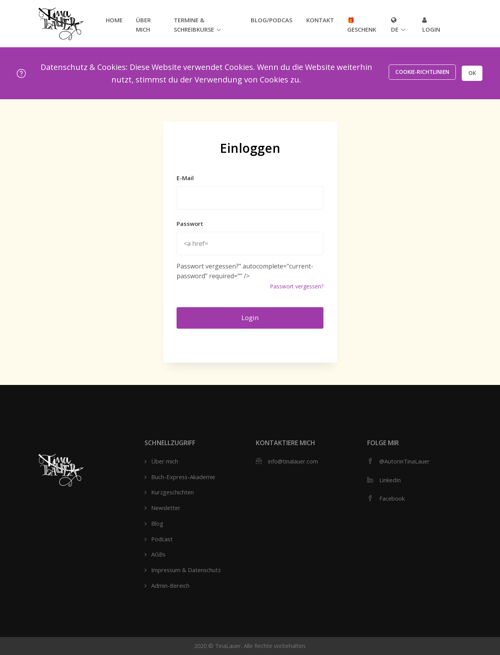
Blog (157, 523)
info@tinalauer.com (293, 461)
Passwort (190, 223)
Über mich (143, 24)
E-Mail (185, 178)
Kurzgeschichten (172, 492)
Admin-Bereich (170, 585)
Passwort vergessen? (296, 286)
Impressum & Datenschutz (186, 570)
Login (431, 25)
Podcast (162, 539)
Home (114, 20)
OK (469, 73)
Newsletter (165, 508)
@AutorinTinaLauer (404, 461)
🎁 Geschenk (361, 24)
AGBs (158, 554)
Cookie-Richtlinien (417, 73)
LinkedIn (390, 480)
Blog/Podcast (272, 20)
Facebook (392, 498)
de (394, 25)
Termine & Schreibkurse (194, 24)
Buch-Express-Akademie (183, 477)
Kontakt (320, 20)
